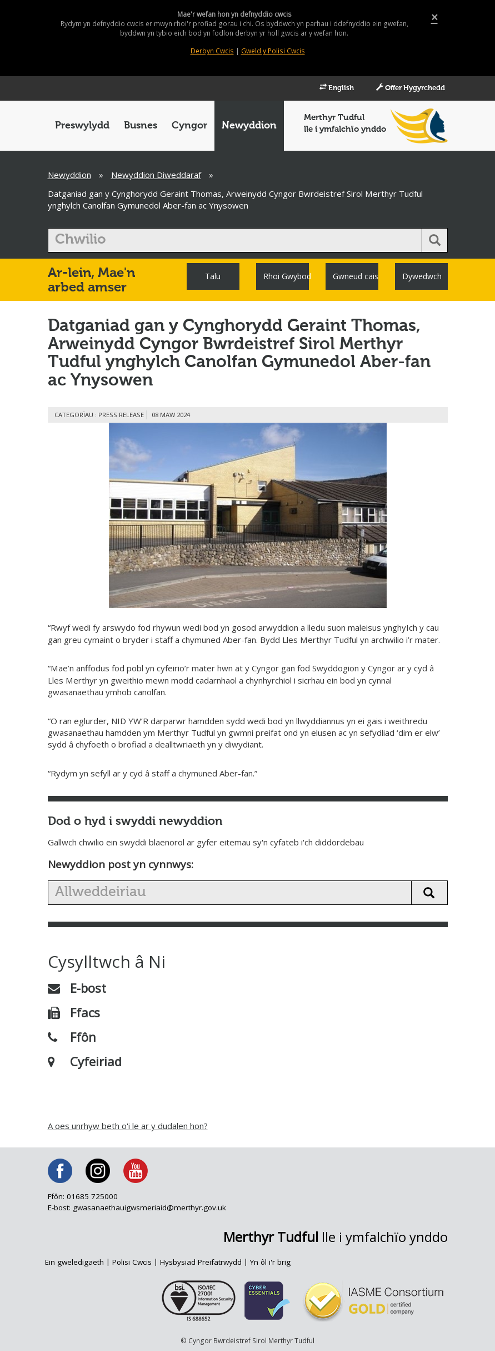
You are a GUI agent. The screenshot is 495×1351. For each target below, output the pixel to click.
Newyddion (249, 126)
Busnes (140, 126)
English (325, 87)
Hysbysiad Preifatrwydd (201, 1262)
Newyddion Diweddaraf (156, 174)
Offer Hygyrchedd (405, 87)
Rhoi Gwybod (286, 276)
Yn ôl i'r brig (271, 1262)
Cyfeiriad (85, 1061)
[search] (235, 240)
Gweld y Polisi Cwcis (272, 51)
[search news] (230, 892)
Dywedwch (422, 276)
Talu (213, 276)
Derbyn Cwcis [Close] (212, 51)
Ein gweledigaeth (74, 1262)
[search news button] (429, 892)
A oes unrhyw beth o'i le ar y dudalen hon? (128, 1125)
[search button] (435, 240)
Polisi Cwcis (132, 1262)
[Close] (434, 17)
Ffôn (72, 1036)
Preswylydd (82, 126)
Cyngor (189, 126)
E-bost (77, 987)
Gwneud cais (355, 276)
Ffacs (74, 1012)
